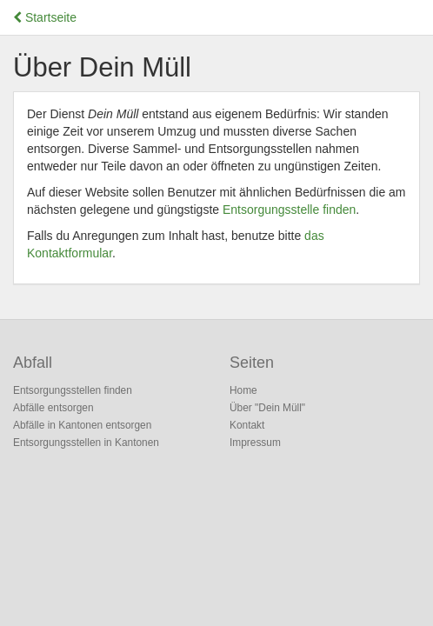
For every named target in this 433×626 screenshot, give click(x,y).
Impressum (255, 442)
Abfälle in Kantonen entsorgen (82, 425)
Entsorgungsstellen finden (72, 390)
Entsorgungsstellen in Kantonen (86, 442)
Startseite (45, 17)
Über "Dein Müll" (267, 408)
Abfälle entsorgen (53, 408)
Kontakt (247, 425)
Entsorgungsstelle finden (289, 209)
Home (243, 390)
